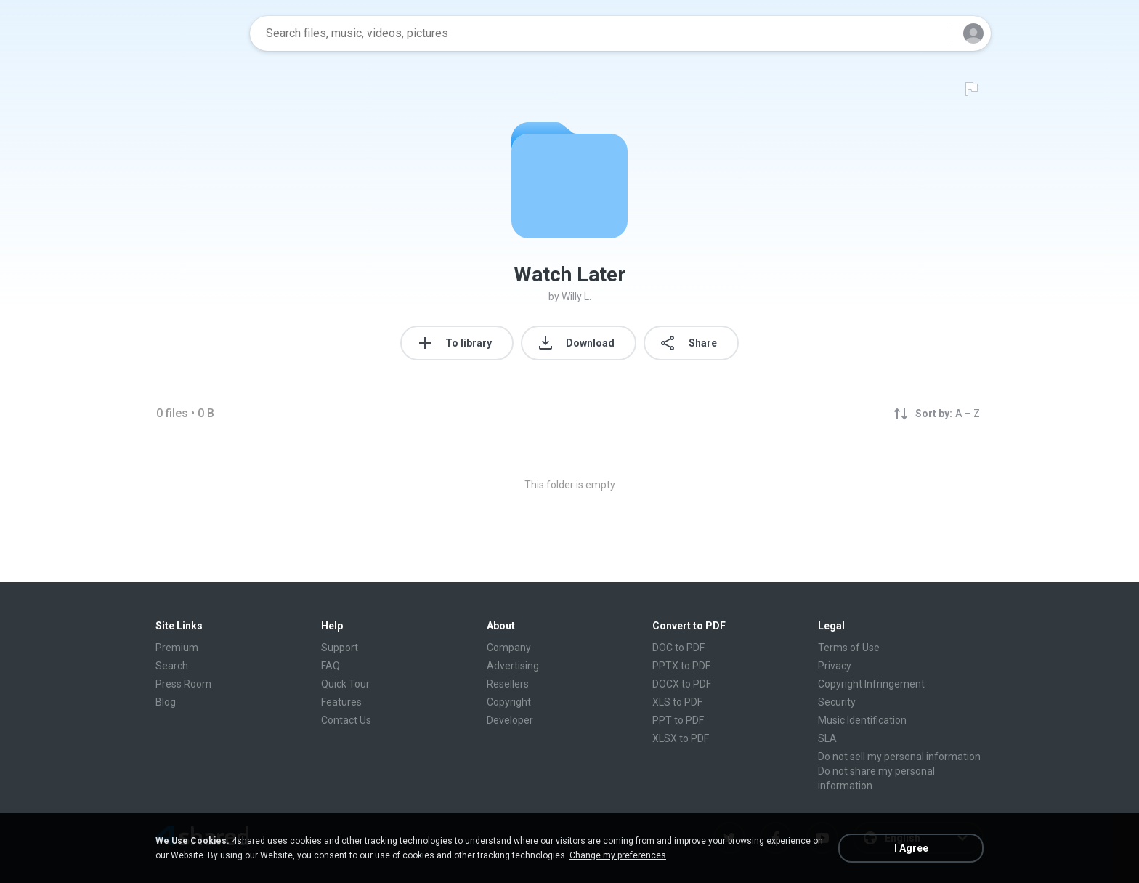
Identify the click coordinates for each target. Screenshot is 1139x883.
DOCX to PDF (681, 684)
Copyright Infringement (871, 684)
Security (837, 702)
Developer (510, 720)
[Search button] (932, 33)
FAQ (330, 666)
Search (171, 666)
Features (341, 702)
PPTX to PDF (681, 666)
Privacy (834, 666)
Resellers (508, 684)
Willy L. (576, 296)
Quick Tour (345, 684)
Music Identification (862, 720)
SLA (827, 738)
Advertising (513, 666)
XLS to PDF (677, 702)
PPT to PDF (678, 720)
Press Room (183, 684)
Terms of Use (849, 647)
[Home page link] (192, 33)
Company (509, 647)
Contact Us (346, 720)
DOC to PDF (678, 647)
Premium (176, 647)
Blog (165, 702)
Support (339, 647)
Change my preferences (618, 855)
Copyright (509, 702)
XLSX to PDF (680, 738)
